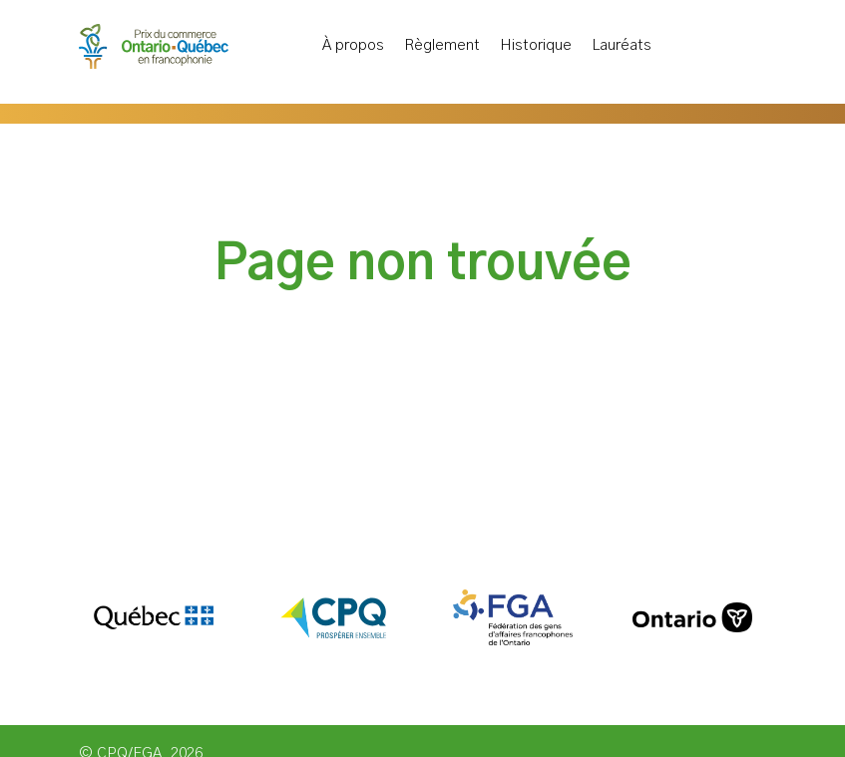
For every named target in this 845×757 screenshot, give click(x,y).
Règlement (442, 46)
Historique (536, 46)
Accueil (290, 42)
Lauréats (621, 46)
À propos (353, 46)
